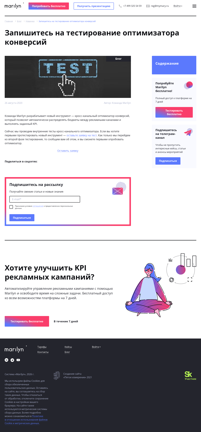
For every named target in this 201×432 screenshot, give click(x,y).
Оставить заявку (67, 150)
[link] (14, 6)
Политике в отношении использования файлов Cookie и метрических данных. (26, 420)
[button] (49, 6)
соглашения (38, 206)
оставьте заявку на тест (82, 135)
